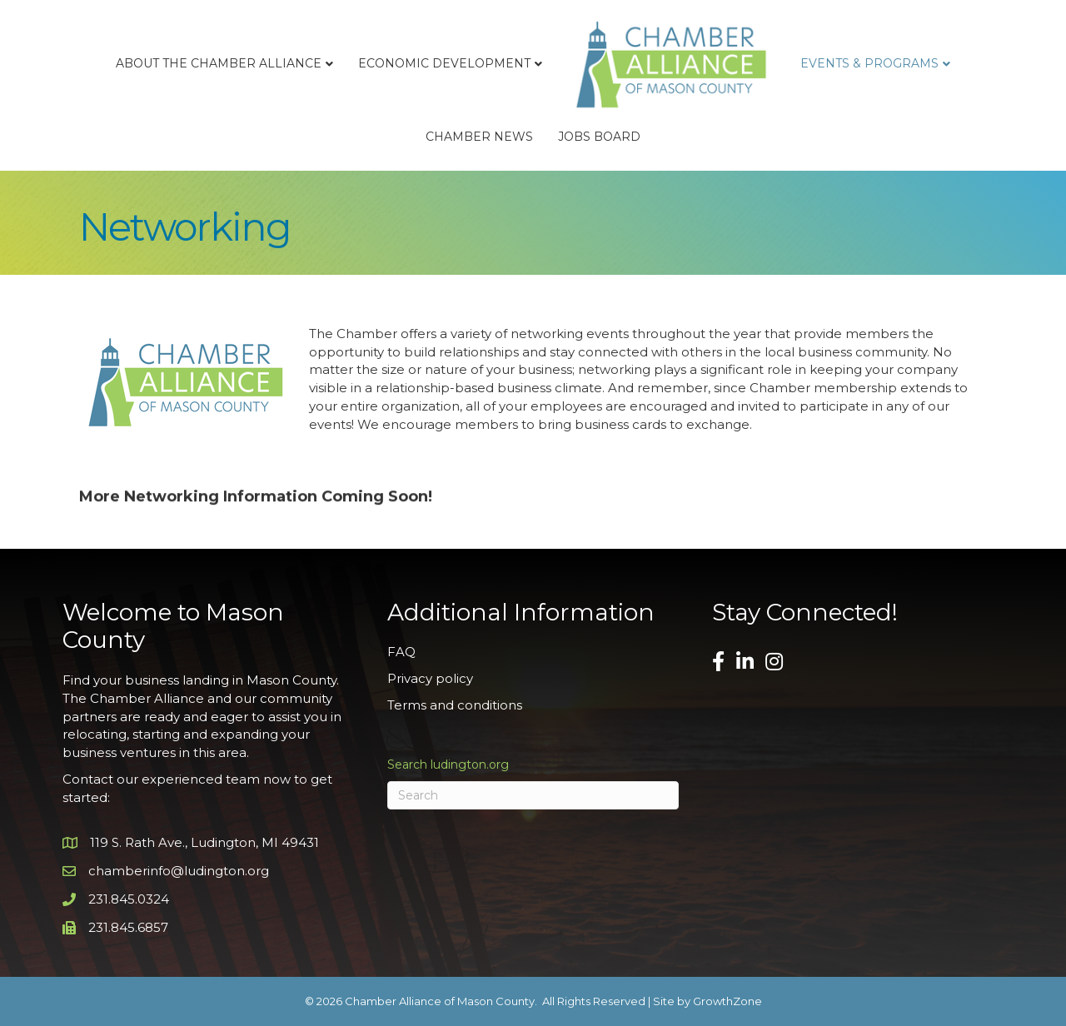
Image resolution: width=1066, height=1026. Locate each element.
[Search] (533, 795)
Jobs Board (599, 136)
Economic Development (444, 63)
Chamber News (479, 136)
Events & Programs (869, 63)
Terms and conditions (454, 705)
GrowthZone (727, 1001)
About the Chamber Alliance (218, 63)
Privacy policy (430, 678)
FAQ (401, 652)
